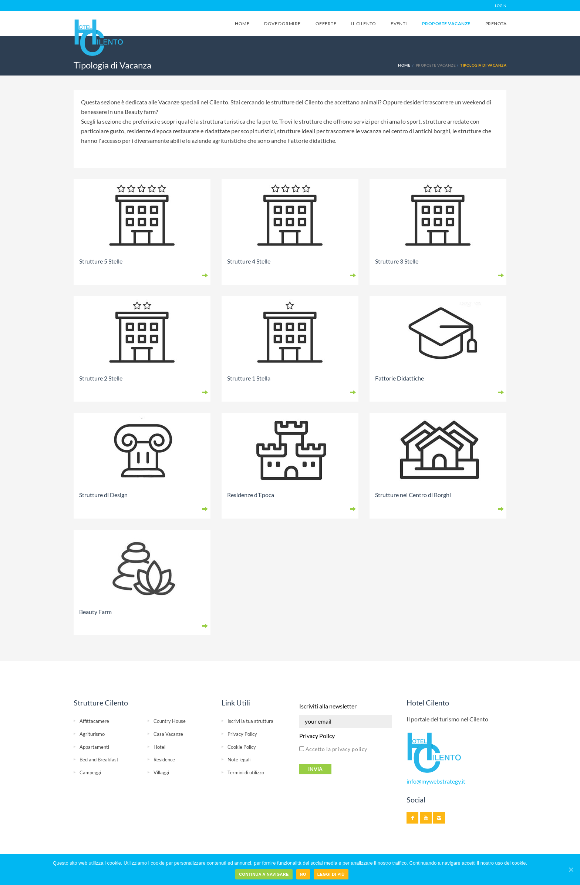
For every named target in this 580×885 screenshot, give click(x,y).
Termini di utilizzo (245, 772)
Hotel (159, 747)
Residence (164, 759)
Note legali (238, 759)
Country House (170, 721)
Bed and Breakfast (99, 759)
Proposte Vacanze (446, 23)
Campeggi (90, 772)
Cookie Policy (241, 747)
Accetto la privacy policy (333, 749)
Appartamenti (94, 747)
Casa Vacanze (168, 734)
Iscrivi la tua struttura (250, 721)
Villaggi (161, 772)
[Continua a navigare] (570, 869)
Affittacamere (94, 721)
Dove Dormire (282, 23)
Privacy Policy (242, 734)
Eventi (399, 23)
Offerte (326, 23)
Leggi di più (331, 874)
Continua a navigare (264, 874)
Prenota (495, 23)
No (303, 874)
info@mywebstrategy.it (436, 781)
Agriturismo (92, 734)
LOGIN (500, 5)
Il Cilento (363, 23)
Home (242, 23)
